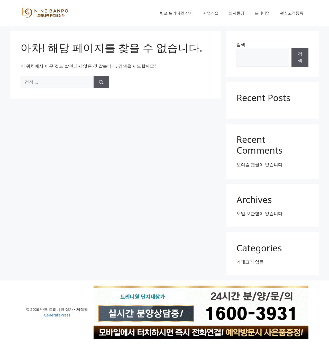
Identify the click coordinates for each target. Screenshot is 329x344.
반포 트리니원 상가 (176, 12)
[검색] (101, 82)
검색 (240, 44)
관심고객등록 (291, 12)
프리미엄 (262, 12)
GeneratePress (57, 314)
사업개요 (210, 12)
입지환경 (236, 12)
